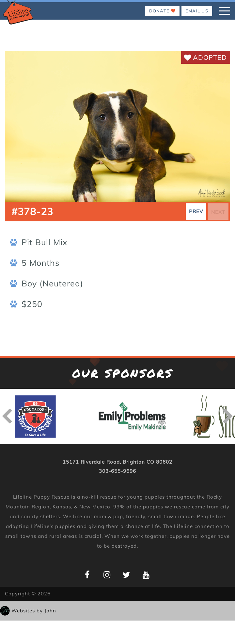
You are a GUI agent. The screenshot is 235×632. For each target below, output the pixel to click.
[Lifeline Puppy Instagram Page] (107, 574)
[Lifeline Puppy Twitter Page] (126, 574)
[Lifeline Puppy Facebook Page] (87, 574)
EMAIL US (196, 10)
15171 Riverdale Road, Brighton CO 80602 (117, 462)
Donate (162, 10)
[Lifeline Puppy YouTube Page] (146, 574)
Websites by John (33, 610)
